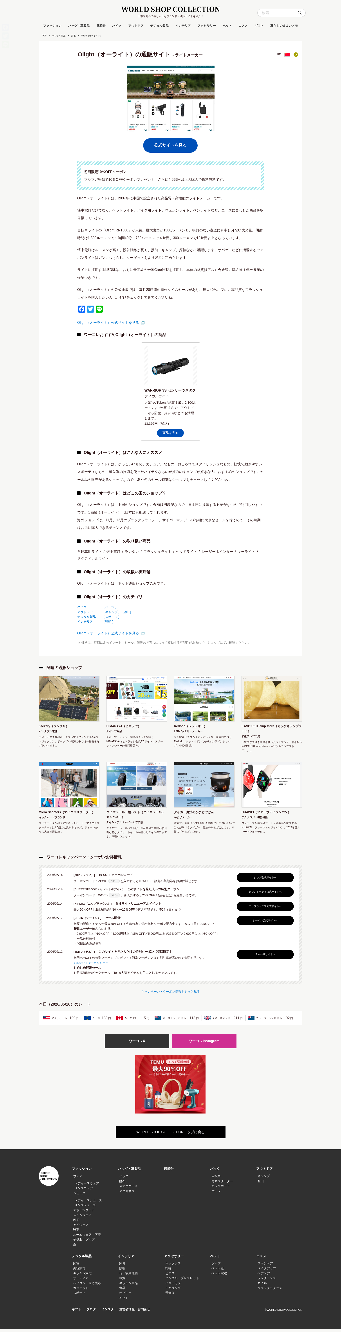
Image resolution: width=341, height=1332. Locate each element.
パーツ (216, 1194)
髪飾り (170, 1296)
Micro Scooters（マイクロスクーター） (67, 816)
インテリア (183, 25)
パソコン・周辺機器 (87, 1286)
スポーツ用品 (114, 732)
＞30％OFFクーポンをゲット (94, 965)
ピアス (170, 1276)
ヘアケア (264, 1276)
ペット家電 (219, 1276)
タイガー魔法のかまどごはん (197, 814)
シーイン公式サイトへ (264, 922)
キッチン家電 (82, 1276)
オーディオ (80, 1281)
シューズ (79, 1196)
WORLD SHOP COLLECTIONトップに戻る (170, 1135)
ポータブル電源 (48, 732)
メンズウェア (83, 1191)
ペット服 (217, 1271)
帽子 (76, 1223)
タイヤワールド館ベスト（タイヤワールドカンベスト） (136, 816)
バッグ (123, 1179)
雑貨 (122, 1281)
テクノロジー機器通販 (255, 819)
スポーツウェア (84, 1213)
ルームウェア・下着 (87, 1237)
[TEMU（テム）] (87, 954)
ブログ (92, 1312)
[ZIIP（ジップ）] (87, 877)
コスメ (243, 25)
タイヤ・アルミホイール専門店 (124, 825)
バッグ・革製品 (79, 25)
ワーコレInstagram (204, 1044)
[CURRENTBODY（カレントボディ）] (102, 892)
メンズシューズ (85, 1208)
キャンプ (264, 1179)
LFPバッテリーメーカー (188, 732)
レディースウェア (86, 1186)
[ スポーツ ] (111, 617)
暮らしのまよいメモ (284, 25)
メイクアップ (267, 1271)
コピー (114, 883)
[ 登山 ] (126, 612)
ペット (227, 25)
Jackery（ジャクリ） (56, 726)
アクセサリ (127, 1194)
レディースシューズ (88, 1203)
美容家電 (79, 1271)
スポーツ (79, 1296)
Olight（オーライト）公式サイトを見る (108, 322)
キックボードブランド (52, 825)
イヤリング (173, 1291)
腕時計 (101, 25)
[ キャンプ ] (111, 612)
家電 (73, 35)
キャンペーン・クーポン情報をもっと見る (170, 994)
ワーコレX (137, 1044)
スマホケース (128, 1189)
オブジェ (125, 1296)
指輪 (168, 1271)
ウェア (77, 1179)
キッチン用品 (128, 1286)
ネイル (262, 1286)
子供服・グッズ (84, 1242)
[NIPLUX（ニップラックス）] (96, 906)
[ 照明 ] (108, 621)
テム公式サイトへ (264, 956)
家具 (122, 1266)
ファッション (52, 25)
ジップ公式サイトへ (264, 880)
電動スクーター (222, 1184)
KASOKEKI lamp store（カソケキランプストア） (271, 729)
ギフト (259, 25)
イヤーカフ (173, 1286)
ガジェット (80, 1291)
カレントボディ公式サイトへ (264, 894)
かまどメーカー (183, 819)
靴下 (76, 1232)
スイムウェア (82, 1218)
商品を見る (170, 433)
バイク (116, 25)
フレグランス (267, 1281)
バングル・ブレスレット (182, 1281)
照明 (122, 1271)
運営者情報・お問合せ (137, 1312)
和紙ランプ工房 (251, 737)
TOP (44, 35)
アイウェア (80, 1228)
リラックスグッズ (270, 1291)
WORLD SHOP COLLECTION (170, 9)
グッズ (216, 1266)
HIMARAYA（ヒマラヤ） (126, 726)
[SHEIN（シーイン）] (90, 920)
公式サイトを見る (170, 145)
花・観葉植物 (128, 1276)
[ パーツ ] (110, 607)
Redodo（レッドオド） (193, 726)
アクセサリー (206, 25)
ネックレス (173, 1266)
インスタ (109, 1312)
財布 (122, 1184)
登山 (261, 1184)
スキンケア (265, 1266)
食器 (122, 1291)
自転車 (216, 1179)
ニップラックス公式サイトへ (264, 908)
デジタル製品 (159, 25)
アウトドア (136, 25)
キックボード (220, 1189)
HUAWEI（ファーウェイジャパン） (270, 814)
